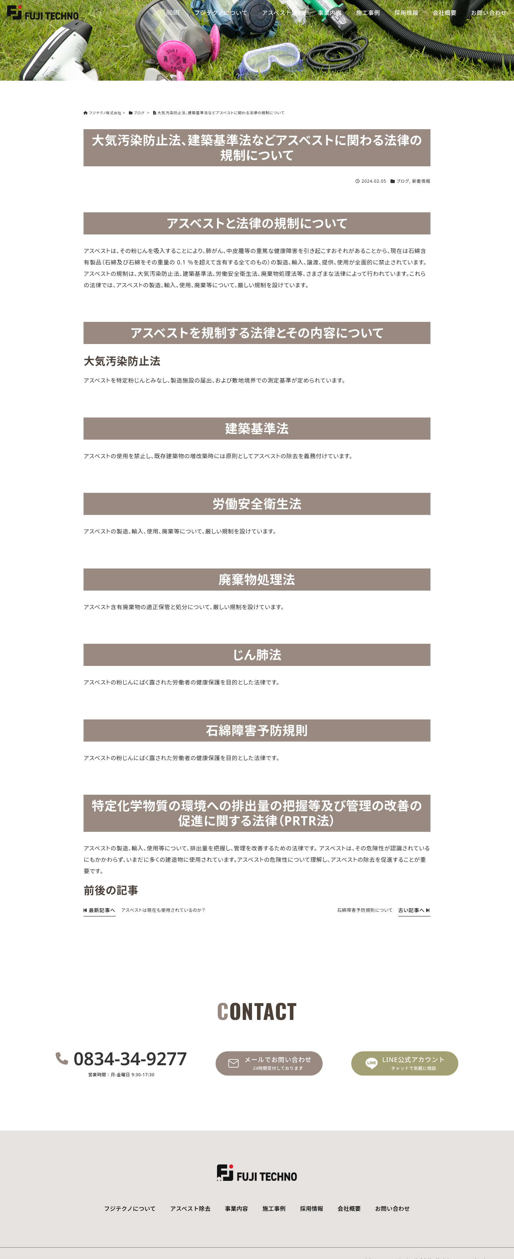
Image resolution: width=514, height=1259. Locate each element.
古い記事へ (413, 909)
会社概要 (445, 12)
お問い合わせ (489, 12)
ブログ (403, 181)
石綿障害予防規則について (363, 910)
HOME (173, 12)
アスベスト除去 (283, 12)
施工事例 (368, 12)
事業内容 (330, 12)
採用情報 (406, 12)
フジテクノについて (221, 12)
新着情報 (421, 181)
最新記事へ (99, 909)
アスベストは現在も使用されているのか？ (166, 910)
